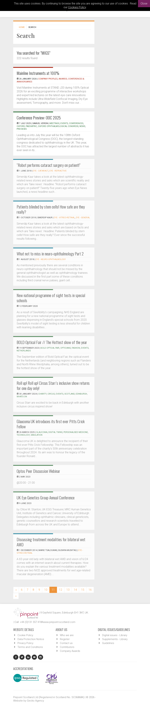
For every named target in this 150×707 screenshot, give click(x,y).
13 (68, 589)
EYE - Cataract (40, 171)
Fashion (76, 348)
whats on (22, 396)
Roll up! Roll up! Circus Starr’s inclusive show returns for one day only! (53, 385)
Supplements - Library (115, 639)
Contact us (66, 643)
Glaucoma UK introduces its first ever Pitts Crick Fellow (51, 423)
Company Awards (70, 651)
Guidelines (108, 643)
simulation (36, 435)
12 (60, 589)
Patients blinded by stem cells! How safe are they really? (51, 209)
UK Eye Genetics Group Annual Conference (45, 497)
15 (82, 589)
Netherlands (24, 350)
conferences (76, 123)
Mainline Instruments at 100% (38, 73)
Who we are (67, 635)
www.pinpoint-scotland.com (59, 622)
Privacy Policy (25, 643)
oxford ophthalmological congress (58, 126)
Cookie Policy (25, 635)
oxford (21, 126)
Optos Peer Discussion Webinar (38, 471)
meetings (54, 123)
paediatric (31, 126)
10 (45, 589)
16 (90, 589)
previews (22, 129)
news (82, 126)
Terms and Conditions (30, 647)
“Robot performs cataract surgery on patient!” (48, 165)
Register (65, 639)
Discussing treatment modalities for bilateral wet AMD (51, 542)
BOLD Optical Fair (50, 348)
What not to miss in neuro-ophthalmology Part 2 (50, 253)
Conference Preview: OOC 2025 (39, 117)
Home (22, 27)
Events (85, 348)
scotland (69, 394)
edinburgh (81, 394)
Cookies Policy (77, 7)
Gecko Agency (35, 700)
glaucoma (41, 432)
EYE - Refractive (58, 171)
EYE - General (83, 217)
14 (75, 589)
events (64, 123)
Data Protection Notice (31, 639)
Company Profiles (47, 79)
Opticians (65, 348)
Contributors (67, 647)
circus (51, 394)
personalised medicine (76, 432)
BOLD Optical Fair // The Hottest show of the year (52, 342)
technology (23, 435)
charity (42, 394)
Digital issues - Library (114, 635)
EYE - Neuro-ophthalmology (51, 259)
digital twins (55, 432)
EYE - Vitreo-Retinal (64, 217)
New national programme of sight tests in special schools (51, 297)
